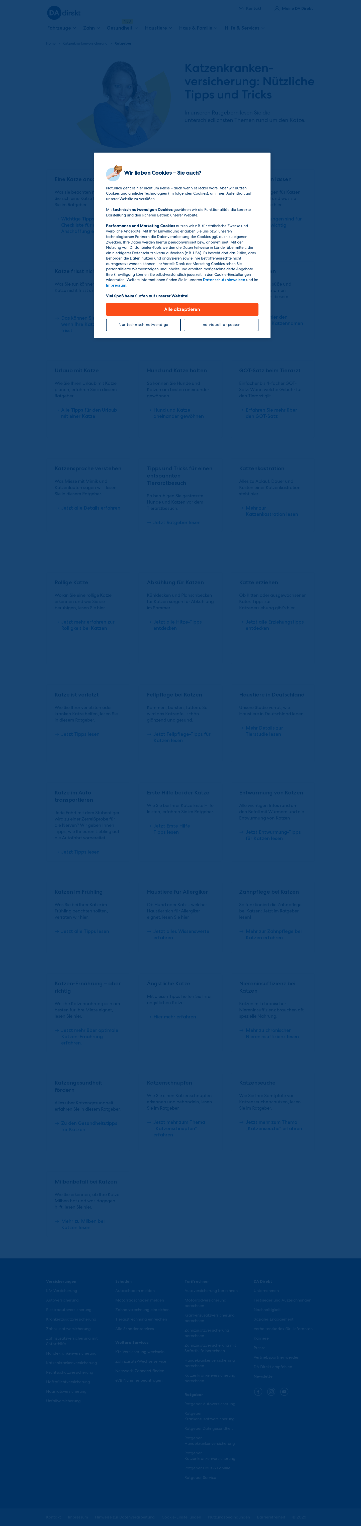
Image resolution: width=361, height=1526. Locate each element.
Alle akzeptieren (182, 309)
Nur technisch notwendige (143, 324)
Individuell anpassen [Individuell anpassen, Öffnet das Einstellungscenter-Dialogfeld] (221, 324)
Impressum (116, 285)
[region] (182, 245)
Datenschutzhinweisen (224, 280)
